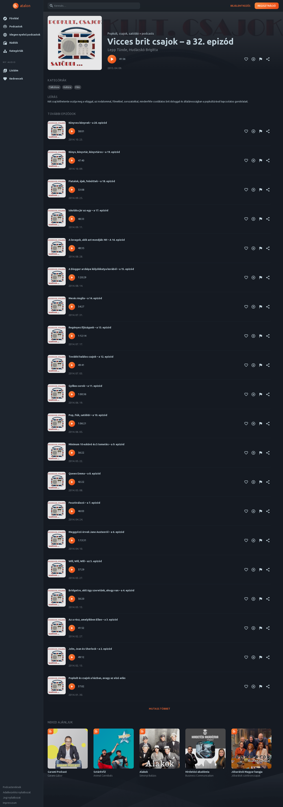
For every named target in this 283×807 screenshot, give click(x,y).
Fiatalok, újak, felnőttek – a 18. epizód (92, 181)
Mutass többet (159, 708)
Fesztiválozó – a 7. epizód (84, 502)
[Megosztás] (267, 59)
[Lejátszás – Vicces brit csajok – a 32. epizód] (112, 59)
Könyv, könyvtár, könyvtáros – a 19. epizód (94, 152)
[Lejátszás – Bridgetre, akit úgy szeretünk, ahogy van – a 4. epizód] (72, 599)
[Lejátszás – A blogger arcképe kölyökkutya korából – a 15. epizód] (72, 277)
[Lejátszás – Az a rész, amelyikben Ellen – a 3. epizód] (72, 628)
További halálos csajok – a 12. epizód (91, 356)
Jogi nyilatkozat (12, 797)
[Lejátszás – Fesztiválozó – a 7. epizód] (72, 511)
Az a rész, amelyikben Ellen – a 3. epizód (93, 619)
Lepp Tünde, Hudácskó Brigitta (133, 50)
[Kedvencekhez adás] (246, 59)
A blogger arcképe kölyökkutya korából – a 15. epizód (101, 269)
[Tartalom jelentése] (260, 59)
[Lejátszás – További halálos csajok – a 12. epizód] (72, 365)
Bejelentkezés (240, 6)
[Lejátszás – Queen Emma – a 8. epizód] (72, 482)
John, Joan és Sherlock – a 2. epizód (90, 648)
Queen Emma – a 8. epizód (85, 473)
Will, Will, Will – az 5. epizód (85, 561)
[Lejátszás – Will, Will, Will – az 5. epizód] (72, 569)
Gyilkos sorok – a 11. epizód (85, 385)
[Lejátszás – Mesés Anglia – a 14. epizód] (72, 307)
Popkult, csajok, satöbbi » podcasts (131, 33)
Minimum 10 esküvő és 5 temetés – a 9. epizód (96, 444)
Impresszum (10, 802)
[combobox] (93, 6)
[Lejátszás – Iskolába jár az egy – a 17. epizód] (72, 219)
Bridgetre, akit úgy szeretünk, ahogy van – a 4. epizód (101, 590)
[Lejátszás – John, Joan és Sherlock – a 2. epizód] (72, 657)
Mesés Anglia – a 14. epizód (85, 298)
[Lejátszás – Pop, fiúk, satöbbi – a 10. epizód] (72, 423)
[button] (21, 18)
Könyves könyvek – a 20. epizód (88, 122)
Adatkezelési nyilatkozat (17, 792)
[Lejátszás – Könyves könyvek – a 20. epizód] (72, 131)
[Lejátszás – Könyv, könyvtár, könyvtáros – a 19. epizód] (72, 160)
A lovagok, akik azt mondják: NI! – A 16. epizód (97, 239)
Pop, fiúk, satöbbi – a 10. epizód (88, 415)
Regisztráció (267, 6)
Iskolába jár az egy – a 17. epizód (88, 210)
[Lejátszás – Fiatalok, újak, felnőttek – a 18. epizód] (72, 189)
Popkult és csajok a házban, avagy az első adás (97, 678)
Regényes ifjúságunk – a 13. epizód (90, 327)
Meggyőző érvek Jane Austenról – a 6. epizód (96, 532)
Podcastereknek (12, 787)
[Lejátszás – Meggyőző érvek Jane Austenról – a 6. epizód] (72, 540)
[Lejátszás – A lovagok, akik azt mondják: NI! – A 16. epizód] (72, 248)
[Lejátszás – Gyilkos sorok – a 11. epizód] (72, 394)
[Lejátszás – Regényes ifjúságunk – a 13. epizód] (72, 336)
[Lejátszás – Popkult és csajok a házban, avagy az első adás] (72, 686)
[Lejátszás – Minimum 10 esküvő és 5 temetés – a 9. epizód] (72, 453)
